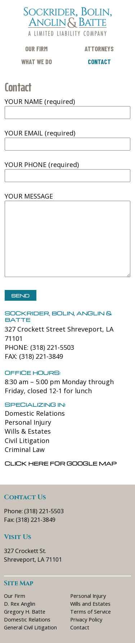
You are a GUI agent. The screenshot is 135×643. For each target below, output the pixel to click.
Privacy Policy (86, 619)
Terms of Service (90, 611)
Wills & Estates (28, 431)
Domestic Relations (35, 413)
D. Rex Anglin (19, 603)
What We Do (36, 62)
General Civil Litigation (30, 627)
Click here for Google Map (61, 463)
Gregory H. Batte (24, 611)
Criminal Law (25, 449)
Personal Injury (28, 422)
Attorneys (99, 49)
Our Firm (36, 49)
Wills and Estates (90, 603)
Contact (99, 62)
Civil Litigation (27, 440)
